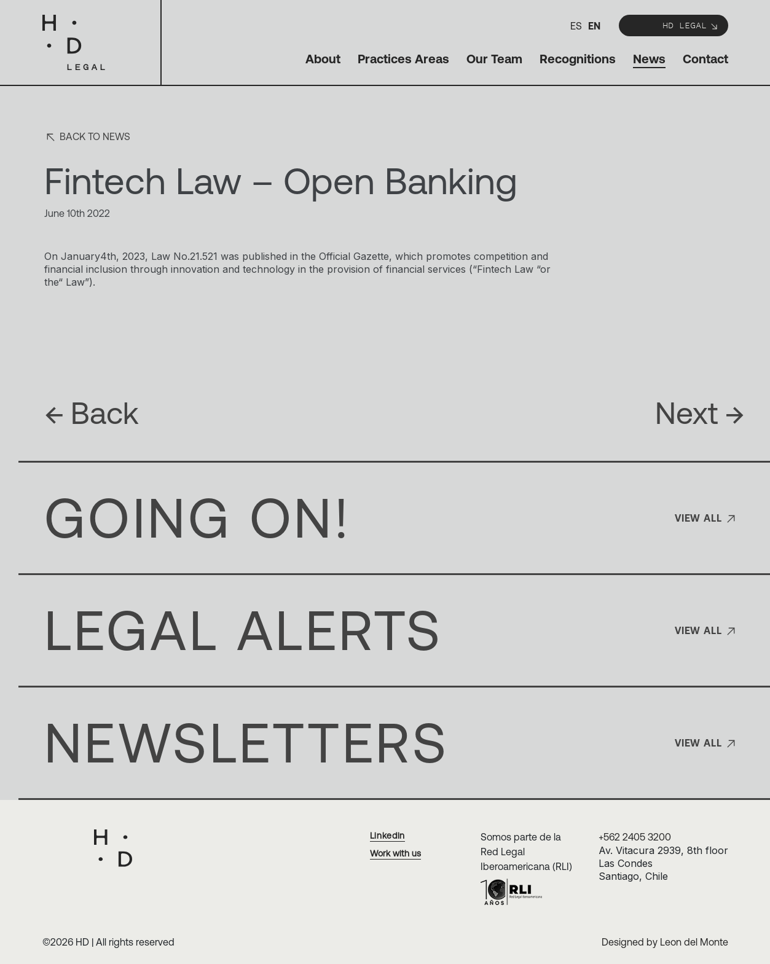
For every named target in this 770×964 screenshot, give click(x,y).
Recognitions (578, 59)
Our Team (494, 59)
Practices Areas (403, 59)
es (576, 25)
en (594, 25)
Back (91, 412)
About (322, 59)
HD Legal (690, 24)
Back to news (87, 137)
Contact (705, 59)
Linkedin (388, 836)
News (649, 59)
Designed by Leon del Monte (665, 941)
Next (700, 412)
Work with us (395, 853)
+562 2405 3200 (635, 836)
